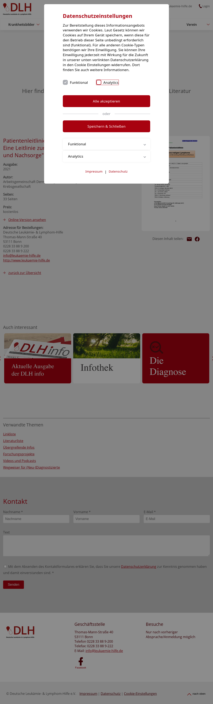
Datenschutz (118, 171)
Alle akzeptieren (106, 101)
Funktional (79, 82)
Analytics (111, 82)
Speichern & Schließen (106, 126)
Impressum (94, 171)
